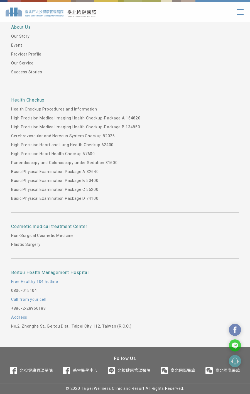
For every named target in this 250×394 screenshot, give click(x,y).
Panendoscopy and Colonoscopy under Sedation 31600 (64, 162)
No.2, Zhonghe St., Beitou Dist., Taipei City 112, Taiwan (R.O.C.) (71, 326)
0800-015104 (24, 290)
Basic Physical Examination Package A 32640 (55, 171)
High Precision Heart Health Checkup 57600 (53, 154)
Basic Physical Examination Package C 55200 (54, 189)
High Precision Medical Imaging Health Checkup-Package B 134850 (75, 127)
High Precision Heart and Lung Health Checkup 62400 (62, 145)
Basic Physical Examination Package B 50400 (54, 180)
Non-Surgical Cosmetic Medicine (42, 235)
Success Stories (26, 72)
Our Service (22, 63)
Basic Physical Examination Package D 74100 (54, 198)
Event (16, 45)
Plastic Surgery (26, 244)
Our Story (20, 36)
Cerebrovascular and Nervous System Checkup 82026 (63, 136)
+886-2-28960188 (28, 308)
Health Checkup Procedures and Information (54, 109)
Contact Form (235, 361)
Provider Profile (26, 54)
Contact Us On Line (235, 345)
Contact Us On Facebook (235, 330)
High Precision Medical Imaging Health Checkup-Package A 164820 (75, 118)
